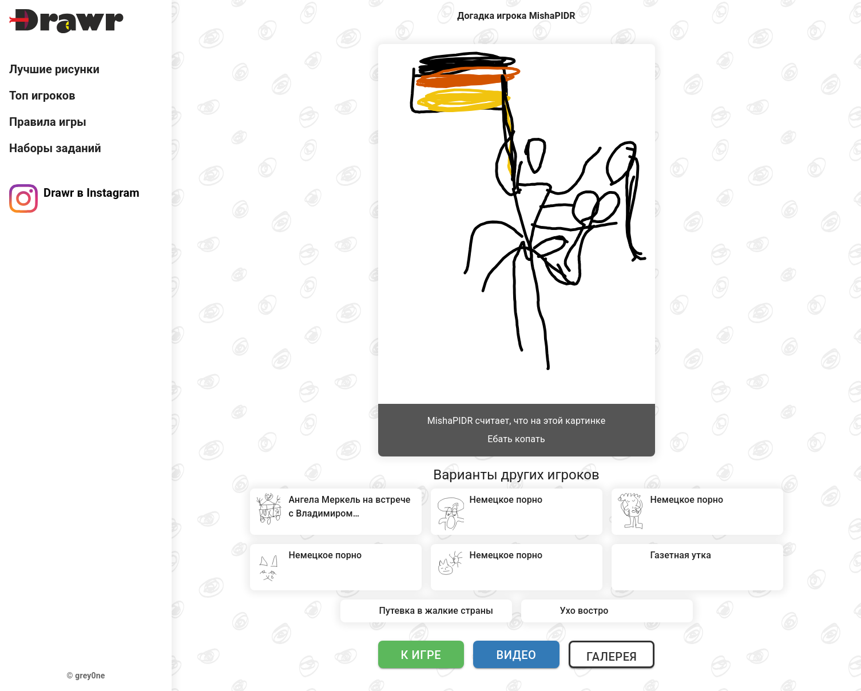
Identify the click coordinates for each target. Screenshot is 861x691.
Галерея (611, 657)
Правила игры (47, 122)
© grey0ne (86, 675)
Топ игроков (42, 95)
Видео (517, 655)
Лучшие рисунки (54, 69)
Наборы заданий (55, 148)
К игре (421, 655)
